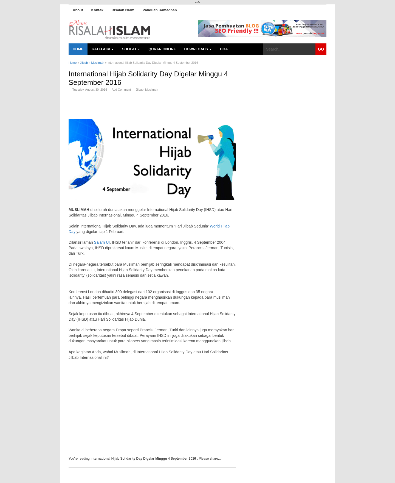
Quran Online (162, 49)
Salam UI (102, 242)
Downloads (198, 49)
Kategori (103, 49)
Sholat (131, 49)
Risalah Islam (123, 10)
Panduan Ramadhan (160, 10)
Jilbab (139, 89)
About (78, 10)
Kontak (97, 10)
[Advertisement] (133, 103)
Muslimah (151, 89)
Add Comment (122, 89)
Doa (224, 49)
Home (78, 49)
